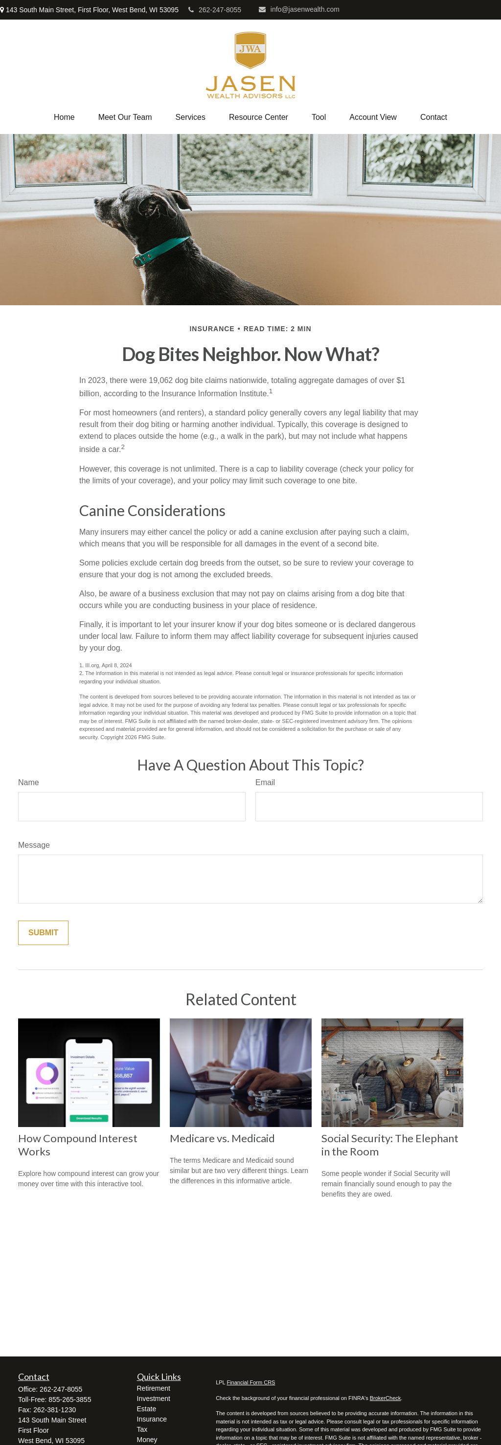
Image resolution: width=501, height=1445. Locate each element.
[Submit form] (43, 933)
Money (147, 1440)
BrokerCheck (385, 1398)
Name (28, 782)
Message (34, 845)
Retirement (153, 1388)
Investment (153, 1398)
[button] (64, 117)
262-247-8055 (214, 10)
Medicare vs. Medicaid (222, 1138)
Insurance (152, 1419)
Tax (142, 1429)
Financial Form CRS (251, 1382)
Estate (147, 1409)
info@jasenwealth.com (299, 9)
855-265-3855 (69, 1399)
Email (265, 782)
